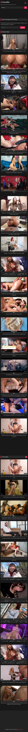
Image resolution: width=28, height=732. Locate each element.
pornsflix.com (20, 729)
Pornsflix (5, 2)
